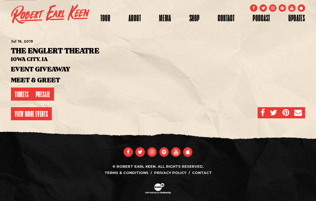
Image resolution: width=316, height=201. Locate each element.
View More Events (31, 113)
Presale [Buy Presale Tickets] (43, 94)
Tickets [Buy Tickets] (22, 94)
